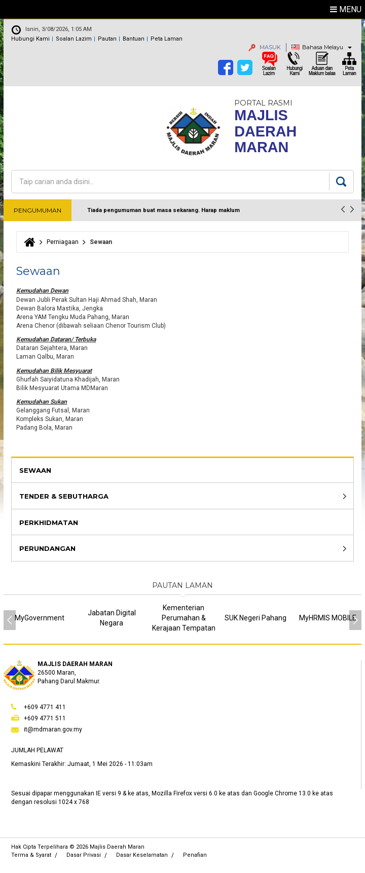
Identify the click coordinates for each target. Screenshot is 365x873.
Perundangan (47, 548)
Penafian (195, 855)
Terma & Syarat (31, 855)
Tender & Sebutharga (63, 496)
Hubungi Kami (30, 39)
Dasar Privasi (83, 855)
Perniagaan (63, 242)
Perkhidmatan (48, 522)
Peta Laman (166, 39)
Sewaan (35, 470)
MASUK (264, 47)
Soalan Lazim (74, 39)
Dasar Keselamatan (142, 855)
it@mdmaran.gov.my (53, 729)
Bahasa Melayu (322, 47)
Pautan (107, 39)
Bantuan (133, 39)
